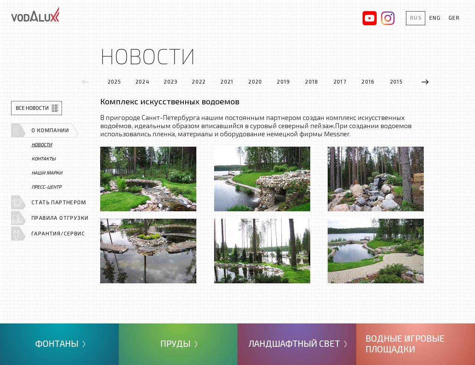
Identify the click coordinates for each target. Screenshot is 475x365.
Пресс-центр (46, 187)
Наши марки (47, 173)
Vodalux (35, 14)
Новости (42, 144)
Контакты (44, 159)
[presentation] (85, 82)
